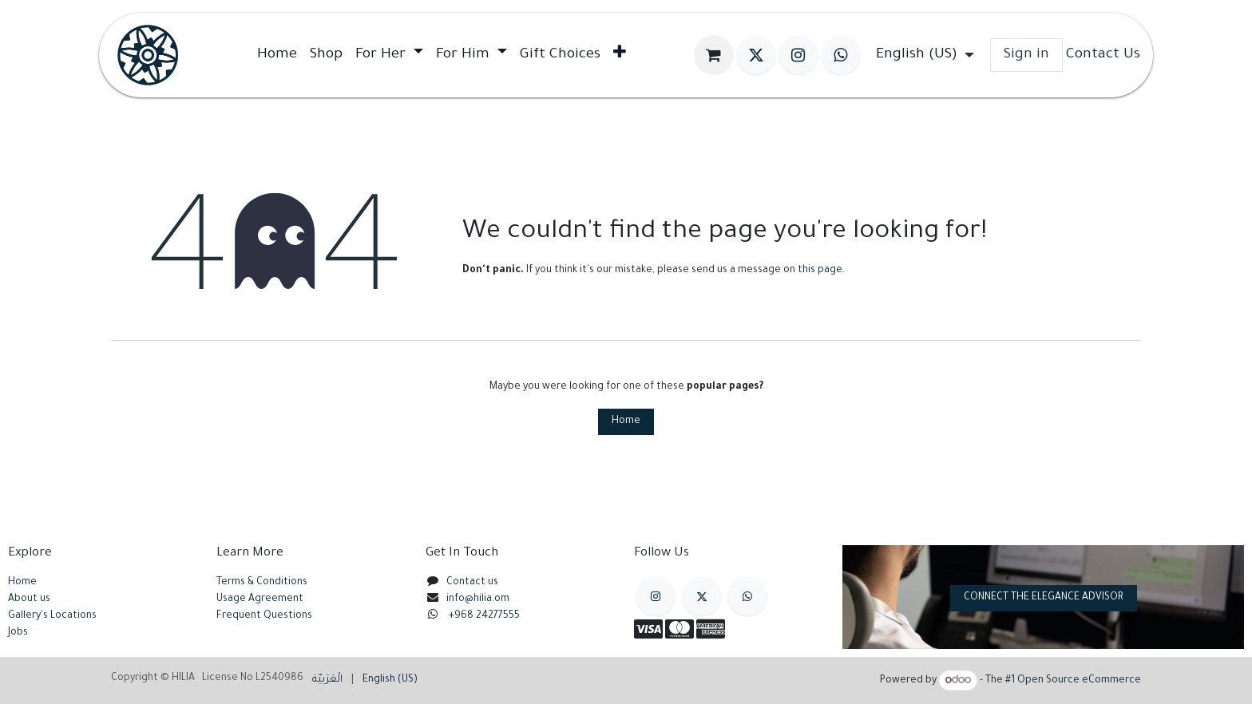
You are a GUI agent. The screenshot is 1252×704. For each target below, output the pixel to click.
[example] (747, 596)
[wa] (841, 55)
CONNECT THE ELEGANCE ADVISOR (1043, 597)
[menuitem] (277, 55)
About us (29, 599)
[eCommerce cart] (714, 55)
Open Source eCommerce (1079, 681)
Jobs (18, 633)
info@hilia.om (477, 599)
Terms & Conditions (261, 582)
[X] (756, 55)
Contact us (472, 582)
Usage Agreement (259, 599)
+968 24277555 (484, 616)
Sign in (1026, 55)
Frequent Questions (265, 616)
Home (626, 421)
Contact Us (1103, 55)
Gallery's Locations (52, 616)
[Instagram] (798, 55)
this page (820, 270)
